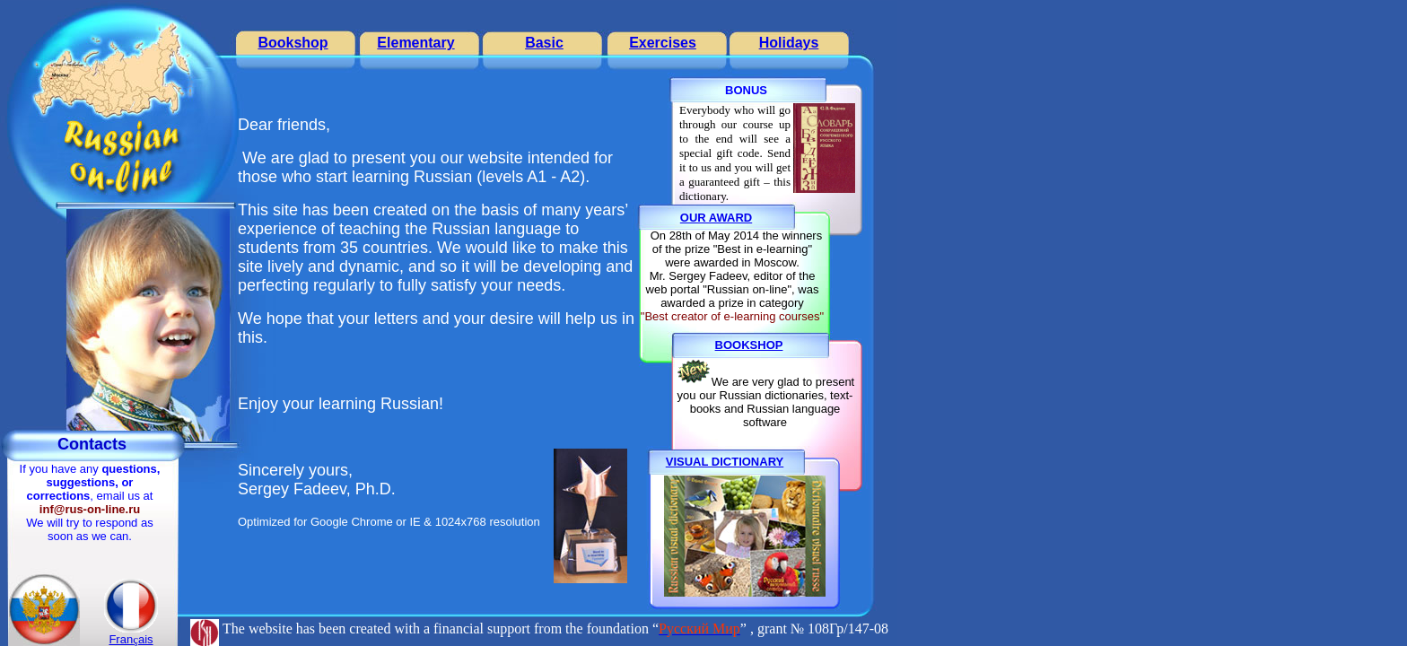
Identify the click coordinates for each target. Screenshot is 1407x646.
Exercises (662, 42)
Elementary (415, 42)
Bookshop (293, 42)
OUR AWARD (716, 217)
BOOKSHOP (749, 345)
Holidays (789, 42)
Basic (544, 42)
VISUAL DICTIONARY (724, 461)
